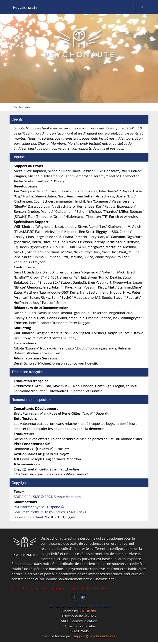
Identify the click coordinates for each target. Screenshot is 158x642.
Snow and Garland (28, 517)
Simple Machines (67, 496)
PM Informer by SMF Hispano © (39, 507)
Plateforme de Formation (38, 588)
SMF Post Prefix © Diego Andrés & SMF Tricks (50, 512)
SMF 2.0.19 (22, 496)
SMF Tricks (87, 611)
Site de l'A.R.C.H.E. (90, 588)
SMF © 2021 (42, 496)
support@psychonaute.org (94, 636)
